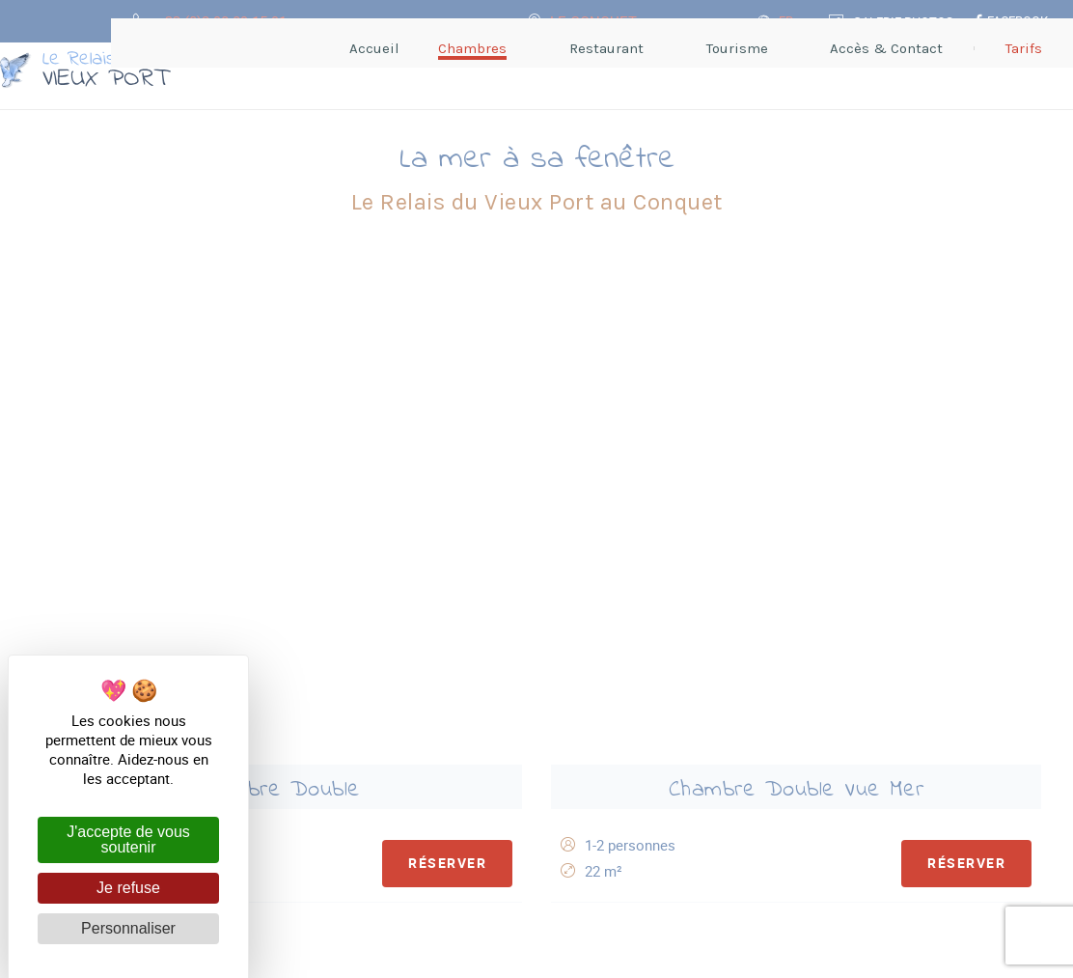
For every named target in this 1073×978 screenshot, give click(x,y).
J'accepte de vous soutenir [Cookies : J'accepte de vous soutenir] (128, 839)
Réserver (440, 366)
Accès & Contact (640, 859)
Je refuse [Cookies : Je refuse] (128, 888)
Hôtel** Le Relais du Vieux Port (424, 843)
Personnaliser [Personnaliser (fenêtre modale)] (128, 928)
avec (717, 949)
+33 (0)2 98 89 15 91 (656, 828)
